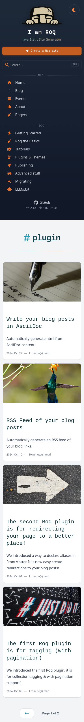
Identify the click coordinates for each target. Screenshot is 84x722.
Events (16, 98)
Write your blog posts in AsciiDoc (40, 323)
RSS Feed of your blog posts (40, 424)
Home (16, 82)
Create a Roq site (42, 51)
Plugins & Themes (26, 157)
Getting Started (24, 133)
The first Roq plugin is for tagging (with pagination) (38, 651)
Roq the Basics (23, 141)
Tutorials (18, 149)
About (16, 106)
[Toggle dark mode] (74, 9)
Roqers (17, 114)
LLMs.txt (18, 189)
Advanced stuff (23, 173)
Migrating (19, 181)
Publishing (20, 165)
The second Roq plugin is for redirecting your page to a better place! (40, 532)
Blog (15, 90)
